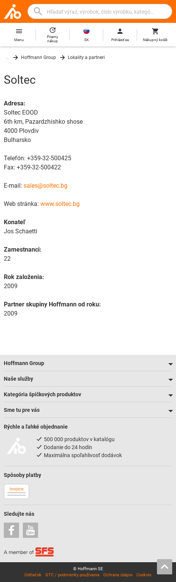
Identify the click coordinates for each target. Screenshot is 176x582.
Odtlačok (33, 574)
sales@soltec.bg (45, 185)
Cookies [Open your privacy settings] (144, 574)
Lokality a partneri (86, 57)
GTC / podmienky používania (72, 574)
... (7, 57)
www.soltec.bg (60, 203)
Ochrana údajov (118, 574)
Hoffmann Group (38, 57)
